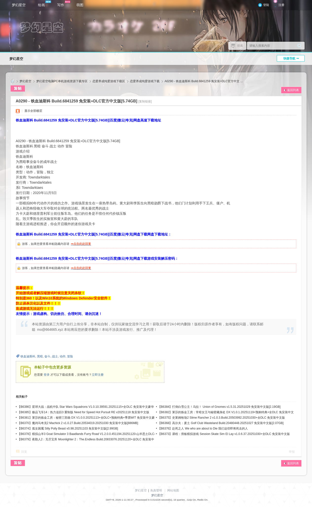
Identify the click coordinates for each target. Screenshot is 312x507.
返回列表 (293, 90)
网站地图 (173, 490)
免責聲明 (156, 490)
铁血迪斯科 (27, 356)
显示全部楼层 (33, 111)
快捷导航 (289, 58)
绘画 (44, 3)
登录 (47, 374)
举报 (292, 451)
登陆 (266, 5)
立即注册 (98, 374)
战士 (55, 356)
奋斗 (47, 356)
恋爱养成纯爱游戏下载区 (108, 81)
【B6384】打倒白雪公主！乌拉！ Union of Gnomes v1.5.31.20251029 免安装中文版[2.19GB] (219, 407)
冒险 (70, 356)
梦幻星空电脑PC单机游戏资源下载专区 (62, 81)
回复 (24, 451)
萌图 (79, 5)
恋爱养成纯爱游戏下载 (145, 81)
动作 (63, 356)
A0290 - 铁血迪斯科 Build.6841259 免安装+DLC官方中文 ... (204, 81)
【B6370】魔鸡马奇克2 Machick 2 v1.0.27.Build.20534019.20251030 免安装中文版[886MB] (78, 423)
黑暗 (40, 356)
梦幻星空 (19, 5)
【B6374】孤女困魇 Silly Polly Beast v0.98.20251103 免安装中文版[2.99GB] (68, 428)
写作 (63, 3)
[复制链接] (145, 101)
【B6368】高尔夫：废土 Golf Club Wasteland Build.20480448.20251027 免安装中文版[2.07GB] (221, 423)
